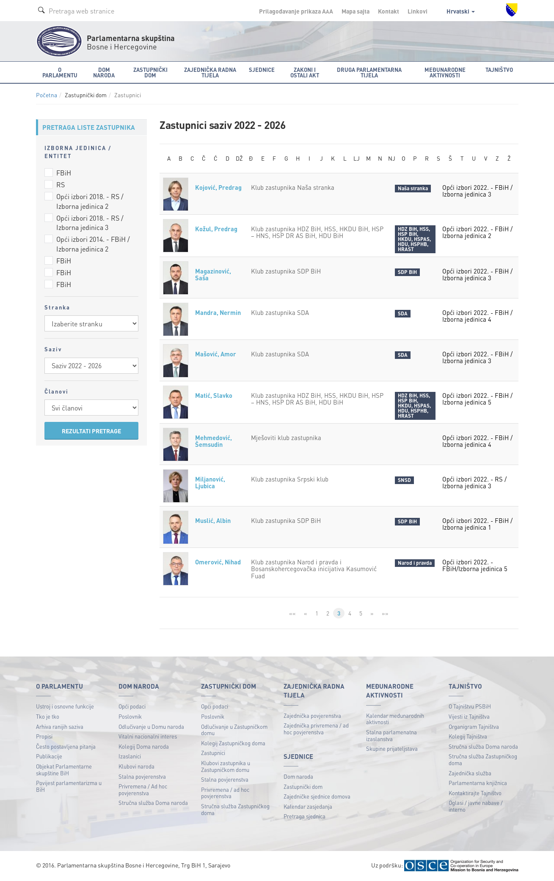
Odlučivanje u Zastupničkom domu (234, 730)
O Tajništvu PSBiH (470, 706)
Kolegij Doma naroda (144, 746)
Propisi (44, 736)
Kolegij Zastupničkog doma (233, 743)
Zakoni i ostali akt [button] (304, 72)
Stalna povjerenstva (142, 776)
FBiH (63, 172)
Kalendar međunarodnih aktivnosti (395, 719)
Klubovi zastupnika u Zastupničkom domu (225, 767)
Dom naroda (298, 776)
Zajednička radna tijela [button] (210, 72)
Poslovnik (130, 716)
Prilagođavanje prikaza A (296, 11)
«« (292, 613)
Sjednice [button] (262, 69)
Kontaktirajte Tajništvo (475, 793)
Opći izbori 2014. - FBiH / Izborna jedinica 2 (93, 244)
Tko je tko (47, 716)
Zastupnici (213, 753)
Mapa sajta (355, 11)
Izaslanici (130, 756)
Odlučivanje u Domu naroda (151, 726)
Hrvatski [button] (461, 11)
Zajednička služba (470, 773)
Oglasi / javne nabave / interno (476, 806)
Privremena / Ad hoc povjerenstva (143, 790)
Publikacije (49, 756)
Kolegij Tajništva (468, 736)
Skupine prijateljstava (392, 748)
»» (385, 613)
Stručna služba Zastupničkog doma (235, 810)
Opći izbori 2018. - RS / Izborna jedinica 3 (90, 222)
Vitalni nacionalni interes (148, 736)
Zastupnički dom (303, 786)
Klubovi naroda (136, 766)
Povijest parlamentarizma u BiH (69, 786)
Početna (46, 94)
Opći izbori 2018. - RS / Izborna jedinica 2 (90, 201)
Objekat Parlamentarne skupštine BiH (64, 770)
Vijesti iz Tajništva (469, 716)
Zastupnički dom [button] (150, 72)
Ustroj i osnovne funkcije (65, 706)
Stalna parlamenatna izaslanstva (391, 736)
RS (60, 184)
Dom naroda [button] (104, 72)
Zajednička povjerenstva (312, 716)
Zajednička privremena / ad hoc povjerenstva (316, 729)
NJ (391, 158)
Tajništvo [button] (499, 69)
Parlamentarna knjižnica (478, 783)
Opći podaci (132, 706)
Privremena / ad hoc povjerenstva (225, 793)
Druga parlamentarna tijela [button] (369, 72)
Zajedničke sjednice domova (317, 796)
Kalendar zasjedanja (308, 806)
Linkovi (417, 11)
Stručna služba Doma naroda (153, 803)
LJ (356, 158)
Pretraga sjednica (304, 816)
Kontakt (388, 11)
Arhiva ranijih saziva (59, 726)
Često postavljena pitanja (66, 746)
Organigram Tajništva (474, 726)
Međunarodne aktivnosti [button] (445, 72)
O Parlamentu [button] (59, 72)
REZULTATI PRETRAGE (91, 431)
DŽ (239, 158)
